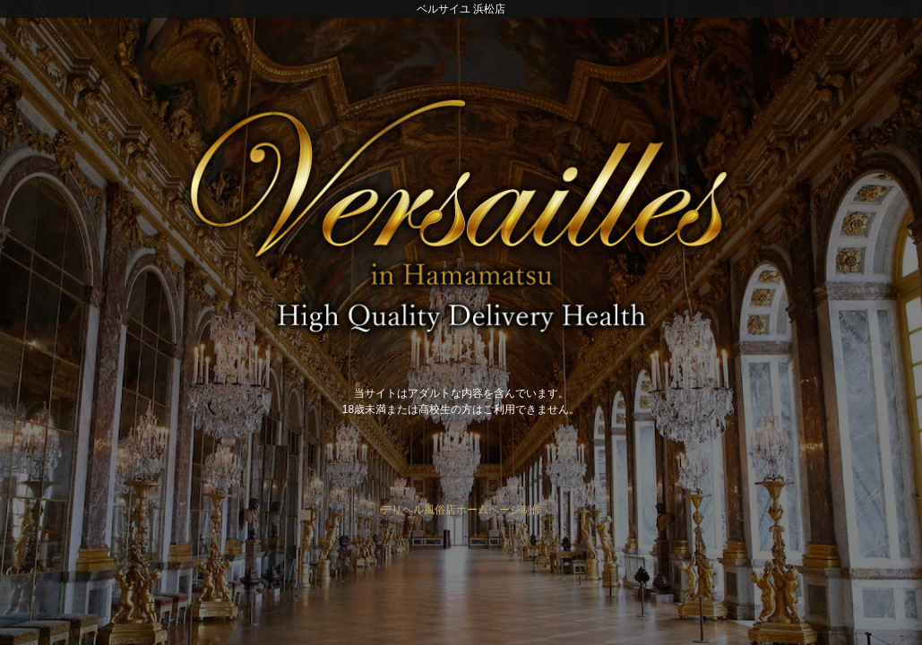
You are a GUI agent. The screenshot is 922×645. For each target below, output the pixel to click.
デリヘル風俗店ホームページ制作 (461, 509)
